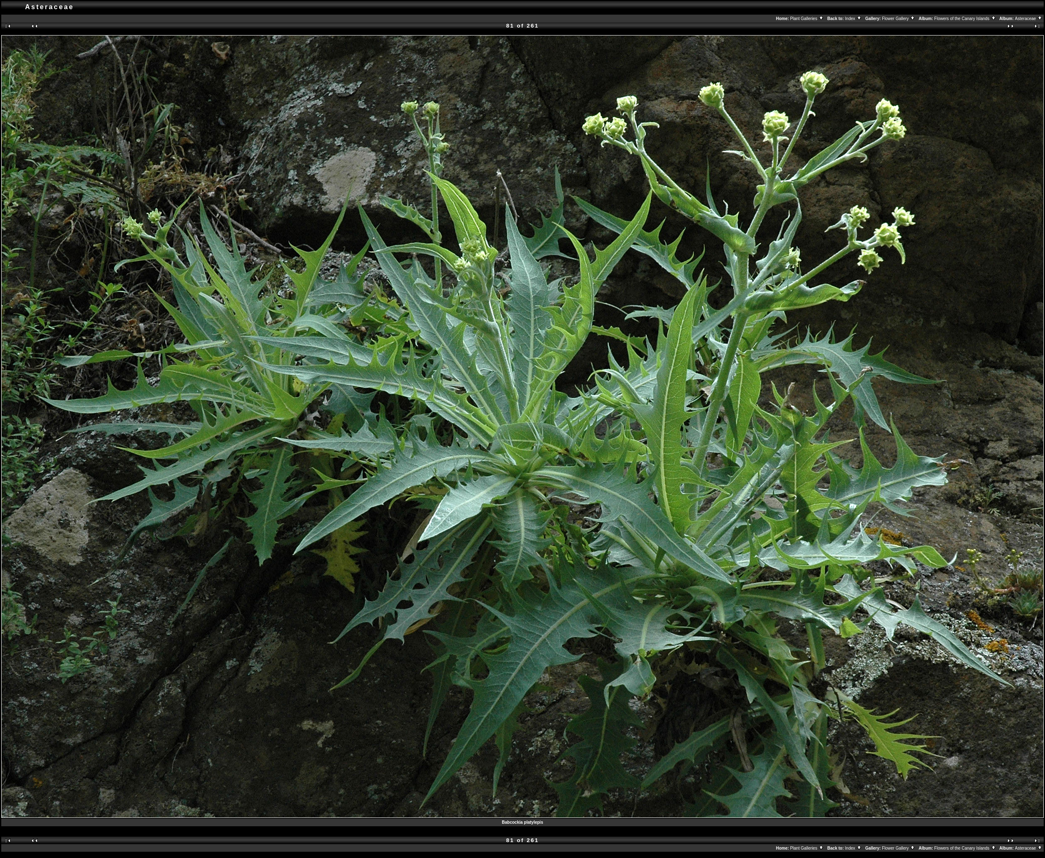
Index (853, 18)
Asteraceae (1028, 18)
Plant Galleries (807, 18)
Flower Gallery (898, 18)
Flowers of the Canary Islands (965, 18)
